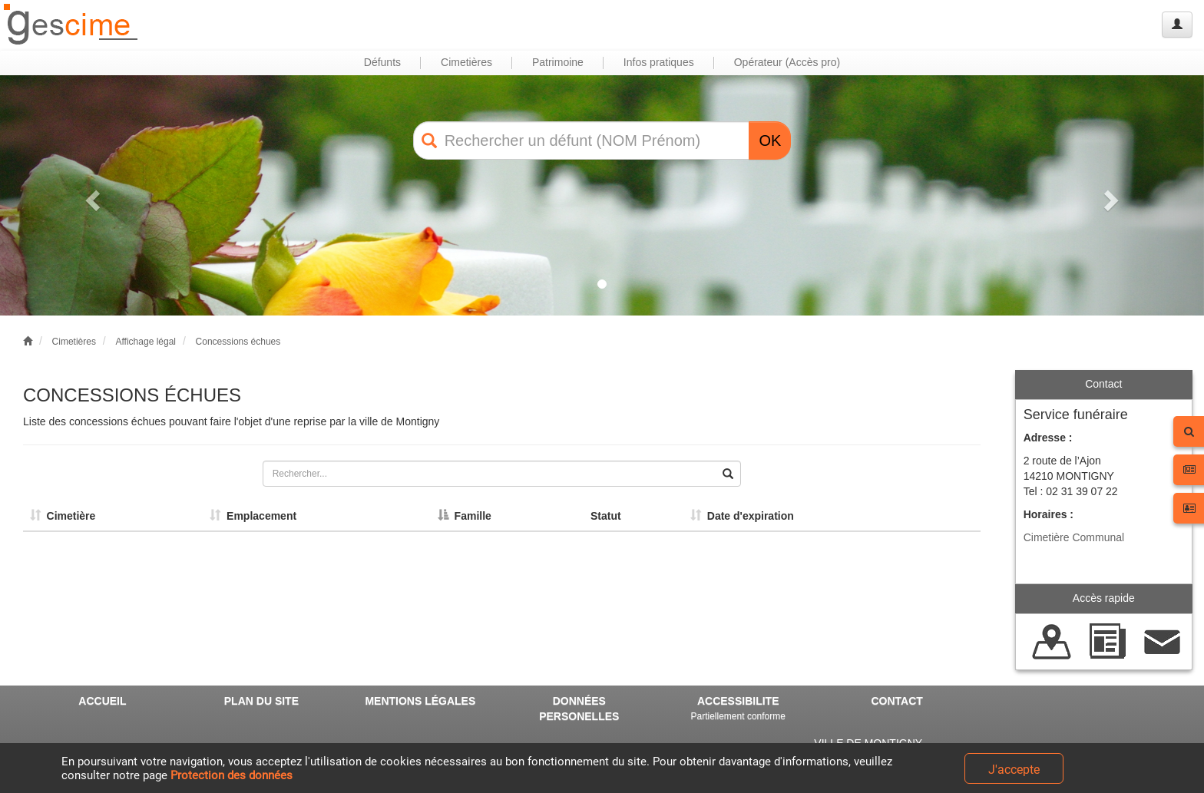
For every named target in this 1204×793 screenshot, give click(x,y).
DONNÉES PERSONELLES (579, 708)
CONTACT (896, 701)
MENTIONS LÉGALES (420, 701)
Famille (464, 516)
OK (770, 140)
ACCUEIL (102, 701)
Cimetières (74, 341)
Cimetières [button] (466, 62)
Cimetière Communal (1074, 537)
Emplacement (253, 516)
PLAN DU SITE (261, 701)
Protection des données (231, 775)
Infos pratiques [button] (659, 62)
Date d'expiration (742, 516)
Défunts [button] (382, 62)
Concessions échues (238, 341)
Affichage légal (145, 341)
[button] (90, 195)
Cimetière (63, 516)
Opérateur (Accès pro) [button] (787, 62)
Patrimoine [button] (558, 62)
